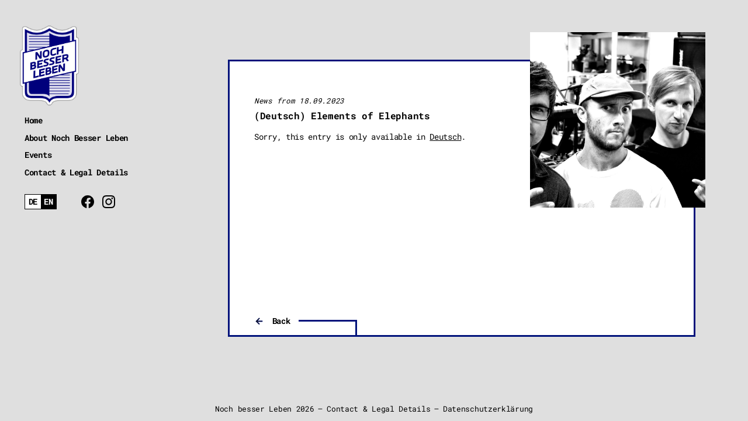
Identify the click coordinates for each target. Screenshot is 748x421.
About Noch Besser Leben (76, 137)
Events (38, 154)
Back (281, 320)
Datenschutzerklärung (488, 408)
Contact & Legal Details (76, 172)
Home (34, 120)
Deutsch (445, 136)
